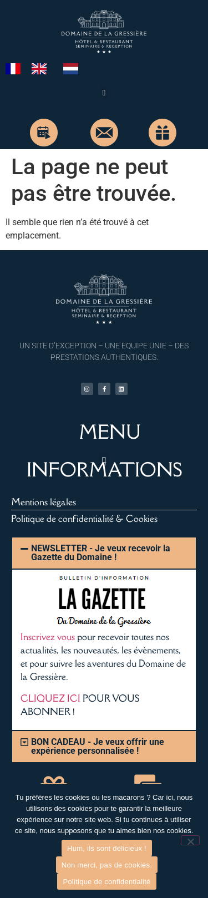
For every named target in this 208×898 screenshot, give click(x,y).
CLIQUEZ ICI (50, 698)
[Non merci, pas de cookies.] (190, 840)
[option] (42, 68)
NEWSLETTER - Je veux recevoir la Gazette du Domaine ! (100, 552)
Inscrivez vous (48, 637)
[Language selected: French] (47, 68)
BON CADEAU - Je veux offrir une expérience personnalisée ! (97, 746)
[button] (104, 93)
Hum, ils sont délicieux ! (106, 848)
